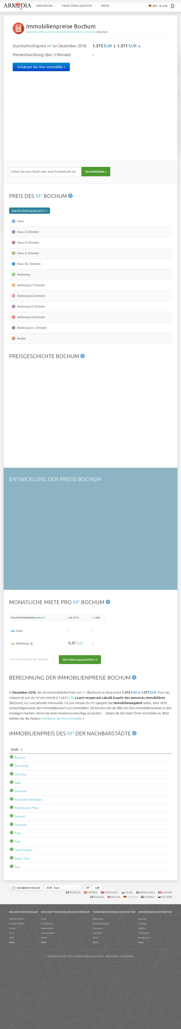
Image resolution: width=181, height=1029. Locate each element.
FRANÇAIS (74, 957)
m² (49, 46)
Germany (20, 839)
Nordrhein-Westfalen (28, 864)
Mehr (12, 1007)
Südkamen (143, 998)
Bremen (19, 822)
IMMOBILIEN (44, 5)
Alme (95, 1003)
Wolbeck (97, 998)
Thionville (20, 890)
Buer (11, 998)
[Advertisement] (90, 379)
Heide (12, 993)
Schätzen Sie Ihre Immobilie (62, 779)
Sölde (44, 1003)
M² (38, 196)
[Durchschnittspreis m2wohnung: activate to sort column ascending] (145, 813)
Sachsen (19, 881)
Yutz (17, 932)
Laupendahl (47, 993)
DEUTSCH (132, 962)
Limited (88, 1021)
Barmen (142, 984)
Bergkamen (144, 1003)
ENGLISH (115, 962)
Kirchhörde (47, 988)
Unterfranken (23, 915)
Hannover (20, 856)
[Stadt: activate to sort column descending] (35, 813)
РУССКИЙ (166, 962)
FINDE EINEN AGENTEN (77, 5)
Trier (17, 898)
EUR (108, 46)
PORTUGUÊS (111, 957)
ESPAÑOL (92, 957)
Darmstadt (21, 831)
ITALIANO (99, 962)
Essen (44, 984)
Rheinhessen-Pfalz (26, 873)
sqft (97, 952)
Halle (17, 847)
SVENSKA (149, 962)
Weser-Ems (22, 923)
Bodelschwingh (101, 988)
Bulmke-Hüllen (16, 988)
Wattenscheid (16, 984)
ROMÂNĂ (166, 957)
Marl (11, 1003)
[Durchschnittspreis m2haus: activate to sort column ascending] (90, 813)
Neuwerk (97, 993)
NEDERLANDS (147, 957)
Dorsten (142, 988)
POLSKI (129, 957)
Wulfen (142, 993)
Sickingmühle (48, 998)
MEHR (105, 5)
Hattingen (98, 984)
